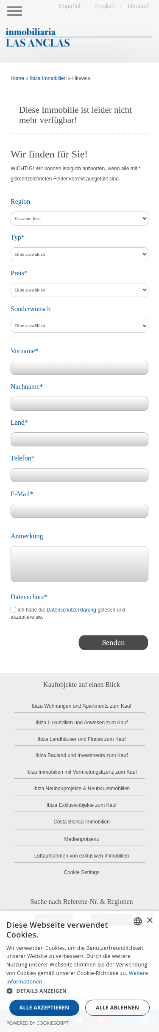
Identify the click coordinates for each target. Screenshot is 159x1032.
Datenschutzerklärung (71, 610)
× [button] (149, 921)
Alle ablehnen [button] (117, 1007)
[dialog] (79, 971)
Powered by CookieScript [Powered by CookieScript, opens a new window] (37, 1023)
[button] (79, 991)
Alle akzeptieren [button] (45, 1007)
